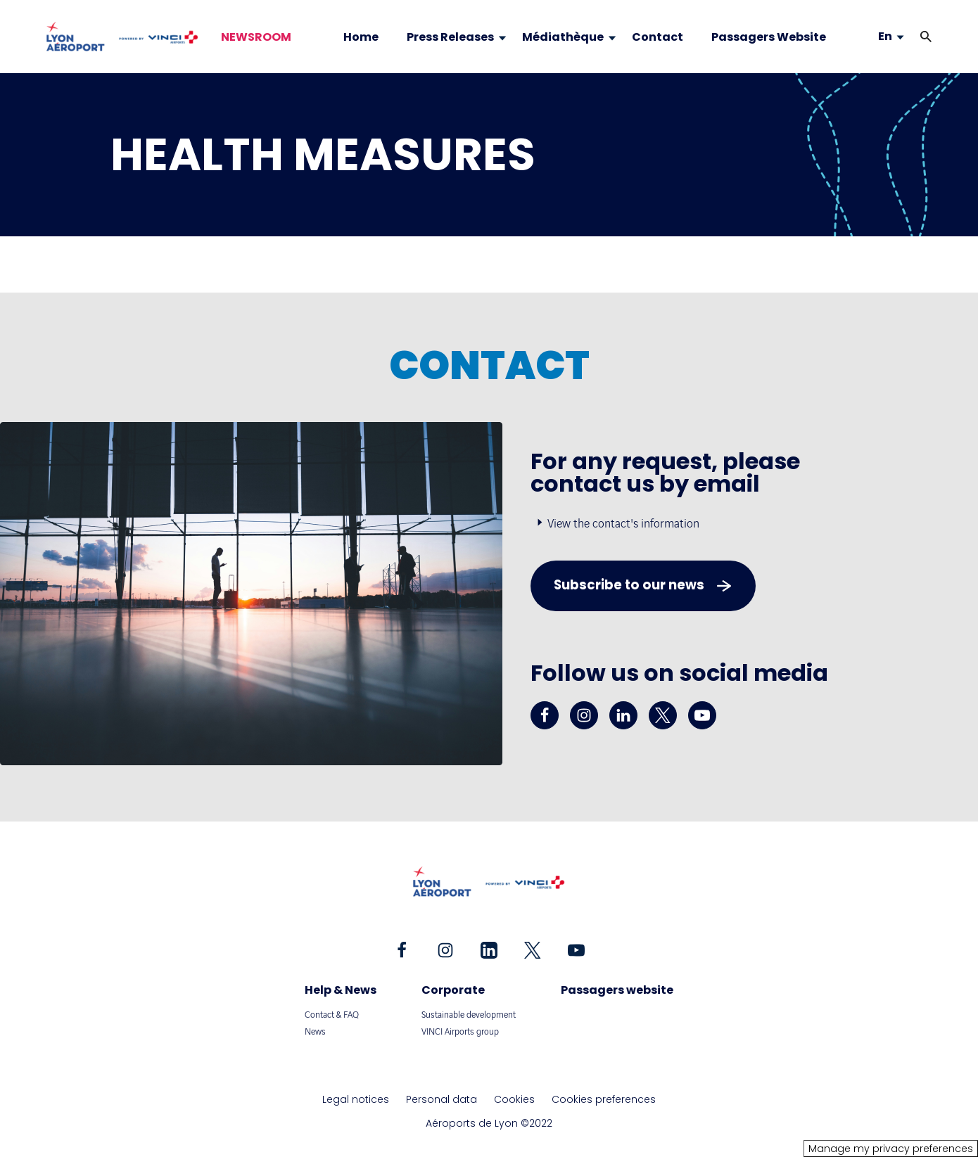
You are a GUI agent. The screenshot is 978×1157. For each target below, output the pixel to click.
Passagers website (617, 990)
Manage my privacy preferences (890, 1149)
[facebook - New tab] (545, 715)
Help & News (340, 990)
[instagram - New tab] (584, 715)
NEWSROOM (256, 37)
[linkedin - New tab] (623, 715)
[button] (926, 37)
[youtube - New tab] (702, 715)
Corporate (453, 990)
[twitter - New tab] (663, 715)
